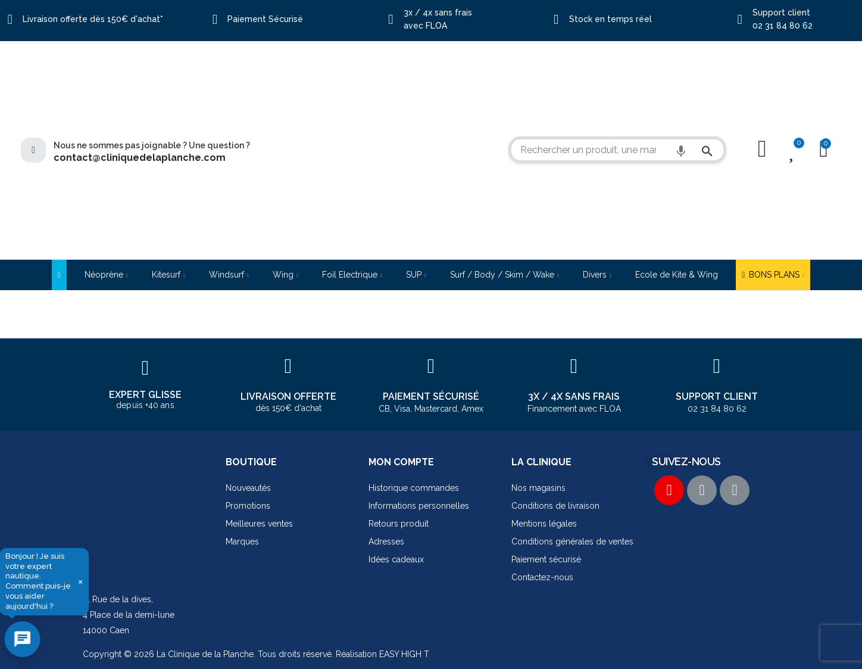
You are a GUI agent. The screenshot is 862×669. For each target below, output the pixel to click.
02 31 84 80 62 (782, 25)
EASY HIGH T (404, 654)
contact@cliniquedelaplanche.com (140, 157)
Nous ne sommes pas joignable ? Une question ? (152, 145)
